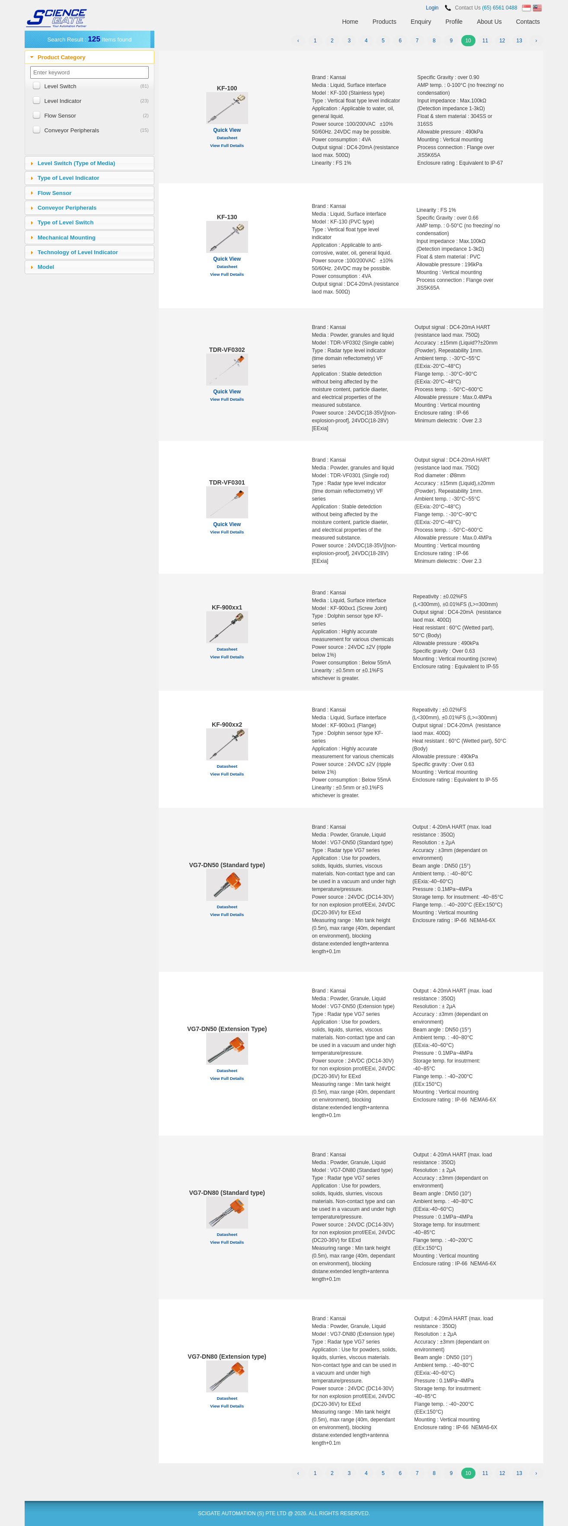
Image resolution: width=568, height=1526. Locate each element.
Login (432, 8)
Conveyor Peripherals (72, 130)
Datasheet (227, 137)
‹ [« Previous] (298, 41)
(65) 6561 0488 (499, 8)
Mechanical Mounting (67, 237)
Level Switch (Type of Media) (76, 163)
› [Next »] (536, 41)
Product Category (62, 57)
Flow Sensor (60, 115)
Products (384, 21)
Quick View (227, 130)
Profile (454, 21)
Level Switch (61, 86)
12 (502, 41)
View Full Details (227, 145)
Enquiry (421, 21)
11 (485, 41)
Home (350, 21)
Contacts (528, 21)
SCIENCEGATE (57, 18)
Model (46, 267)
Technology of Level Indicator (78, 252)
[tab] (89, 57)
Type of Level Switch (65, 222)
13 (519, 41)
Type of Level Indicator (68, 178)
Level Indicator (63, 101)
